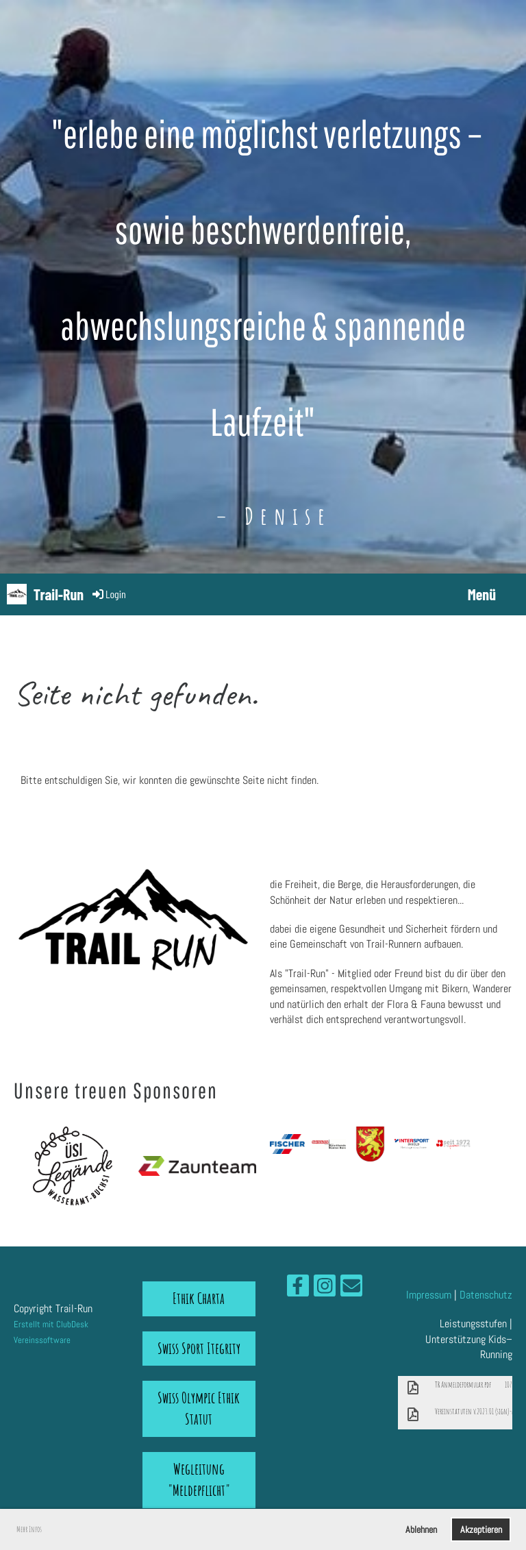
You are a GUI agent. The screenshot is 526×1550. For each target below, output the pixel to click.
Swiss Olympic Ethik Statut (199, 1408)
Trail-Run (59, 594)
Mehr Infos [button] (29, 1529)
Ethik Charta (199, 1298)
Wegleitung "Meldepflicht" (199, 1479)
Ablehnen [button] (421, 1529)
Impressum (428, 1295)
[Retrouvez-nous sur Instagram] (325, 1289)
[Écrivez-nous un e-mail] (351, 1289)
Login (108, 593)
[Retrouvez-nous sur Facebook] (298, 1289)
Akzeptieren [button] (481, 1529)
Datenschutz (486, 1295)
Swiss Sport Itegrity (199, 1348)
